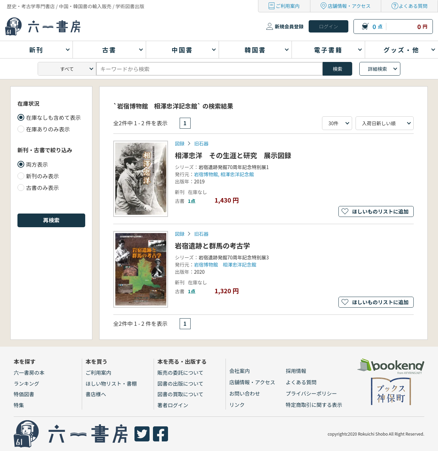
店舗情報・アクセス (349, 5)
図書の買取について (180, 394)
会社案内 (239, 370)
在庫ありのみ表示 (48, 129)
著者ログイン (172, 405)
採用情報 (296, 370)
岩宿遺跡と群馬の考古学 (212, 245)
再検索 (51, 220)
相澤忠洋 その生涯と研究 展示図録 (233, 155)
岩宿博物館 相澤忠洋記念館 (225, 264)
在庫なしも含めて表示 (53, 117)
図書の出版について (180, 383)
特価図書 (24, 394)
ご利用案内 (288, 5)
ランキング (26, 383)
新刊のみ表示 (42, 176)
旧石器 (201, 143)
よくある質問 (413, 5)
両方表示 (37, 164)
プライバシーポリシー (311, 393)
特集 (19, 405)
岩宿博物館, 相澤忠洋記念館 (224, 174)
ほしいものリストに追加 (380, 211)
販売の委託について (180, 372)
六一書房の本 (29, 372)
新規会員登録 (289, 26)
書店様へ (96, 394)
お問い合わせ (244, 393)
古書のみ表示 (42, 187)
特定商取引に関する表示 (314, 404)
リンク (237, 404)
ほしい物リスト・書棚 (111, 383)
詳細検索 (377, 68)
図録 (179, 143)
